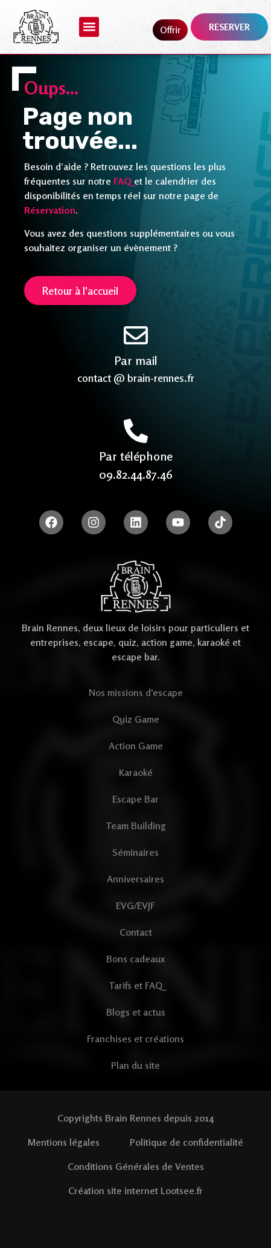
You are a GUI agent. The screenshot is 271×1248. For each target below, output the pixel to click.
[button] (89, 27)
